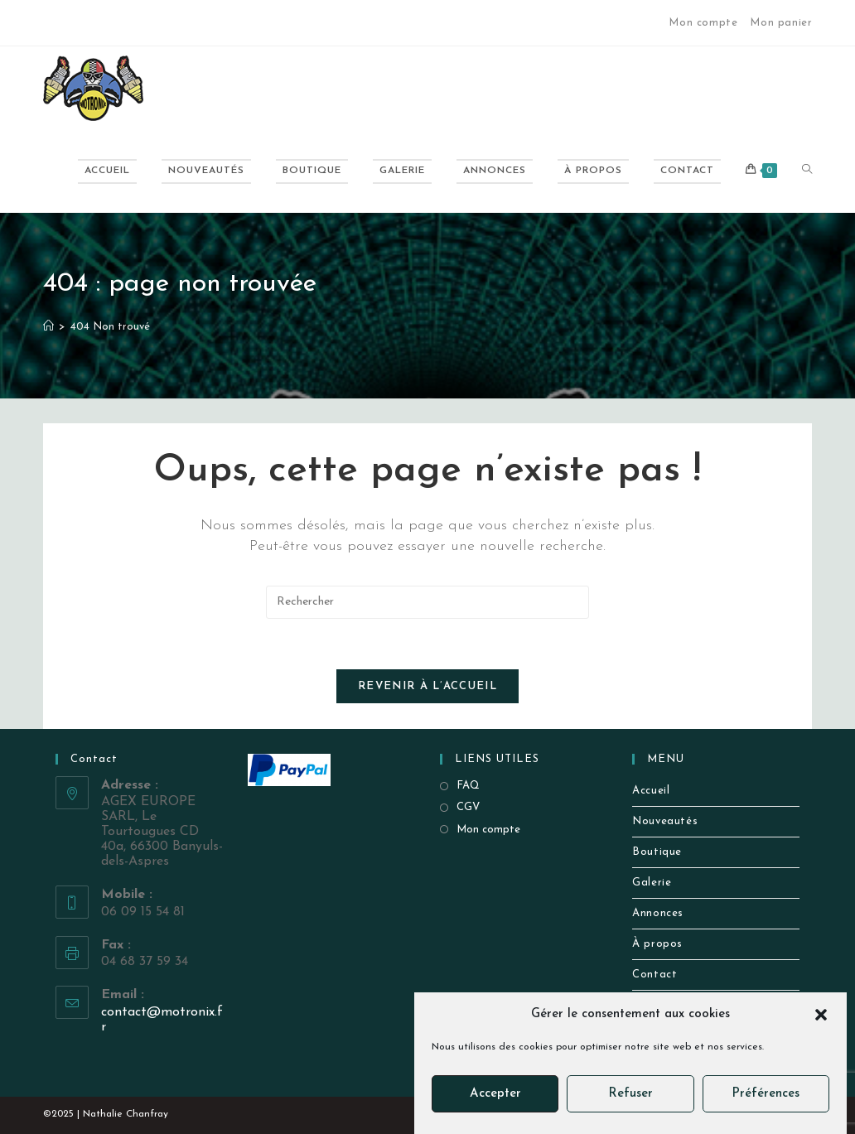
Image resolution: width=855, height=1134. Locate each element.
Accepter (495, 1094)
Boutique (657, 852)
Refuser (630, 1094)
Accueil (650, 790)
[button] (821, 1014)
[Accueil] (48, 326)
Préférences (765, 1094)
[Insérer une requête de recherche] (427, 602)
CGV (468, 807)
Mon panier (781, 22)
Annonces (658, 913)
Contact (654, 974)
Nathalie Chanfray (125, 1114)
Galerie (651, 882)
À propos (657, 944)
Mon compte (703, 22)
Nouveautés (665, 821)
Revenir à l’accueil (427, 686)
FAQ (468, 785)
